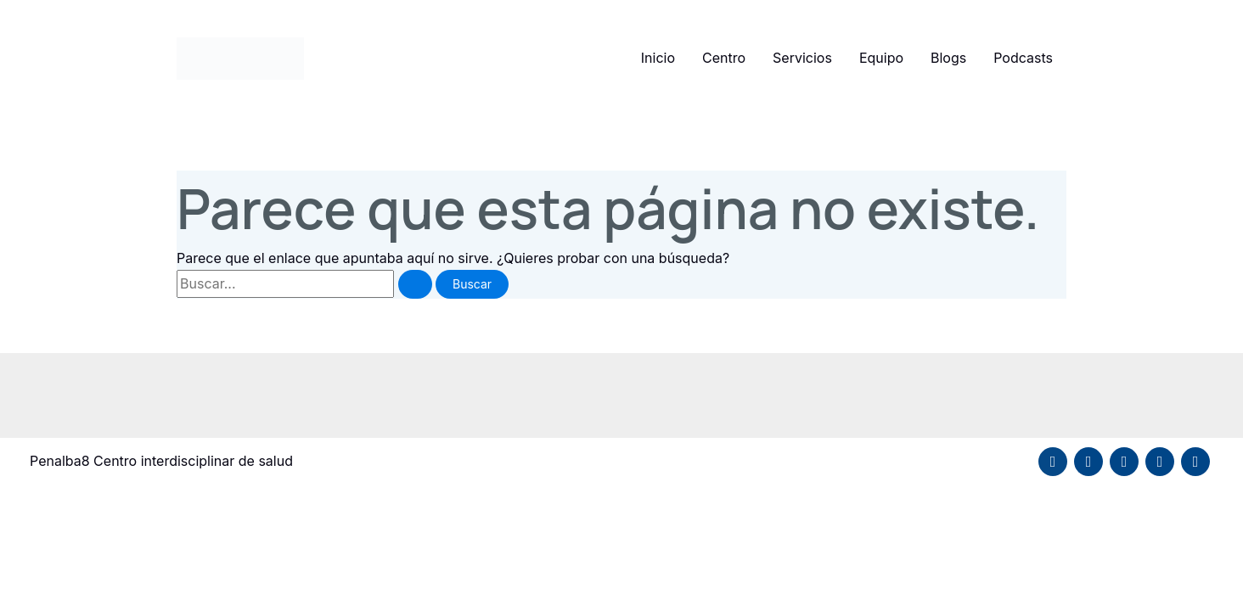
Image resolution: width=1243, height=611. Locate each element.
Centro (723, 57)
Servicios (802, 57)
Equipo (881, 57)
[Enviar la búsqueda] (415, 284)
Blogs (948, 57)
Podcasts (1023, 57)
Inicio (658, 57)
